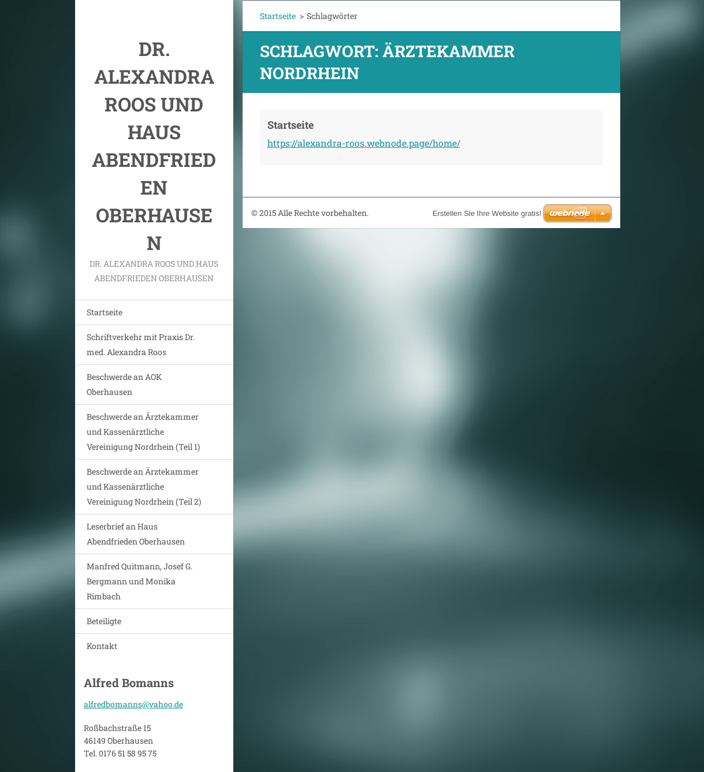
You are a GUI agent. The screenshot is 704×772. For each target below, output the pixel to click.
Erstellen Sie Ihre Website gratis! (487, 213)
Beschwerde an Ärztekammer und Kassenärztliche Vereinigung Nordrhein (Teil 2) (144, 486)
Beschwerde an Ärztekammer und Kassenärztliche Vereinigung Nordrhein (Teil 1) (143, 431)
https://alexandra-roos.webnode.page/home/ (363, 143)
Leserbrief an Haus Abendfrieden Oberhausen (136, 534)
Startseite (104, 312)
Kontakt (102, 645)
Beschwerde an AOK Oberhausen (124, 384)
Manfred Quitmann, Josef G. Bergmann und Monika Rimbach (139, 581)
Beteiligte (104, 621)
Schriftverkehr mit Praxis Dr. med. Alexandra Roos (141, 344)
